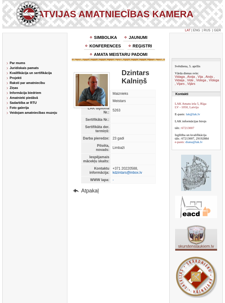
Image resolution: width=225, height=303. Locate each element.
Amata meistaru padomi (121, 54)
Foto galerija (19, 107)
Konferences (105, 46)
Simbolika (105, 37)
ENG (196, 30)
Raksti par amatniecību (27, 83)
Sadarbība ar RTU (23, 102)
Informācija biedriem (25, 92)
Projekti (15, 78)
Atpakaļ (90, 191)
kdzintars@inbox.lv (127, 173)
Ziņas (14, 87)
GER (217, 30)
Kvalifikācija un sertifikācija (31, 73)
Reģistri (142, 46)
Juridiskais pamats (24, 68)
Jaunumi (138, 37)
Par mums (17, 63)
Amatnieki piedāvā (24, 97)
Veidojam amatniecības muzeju (33, 112)
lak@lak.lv (193, 114)
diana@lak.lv (194, 142)
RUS (207, 30)
